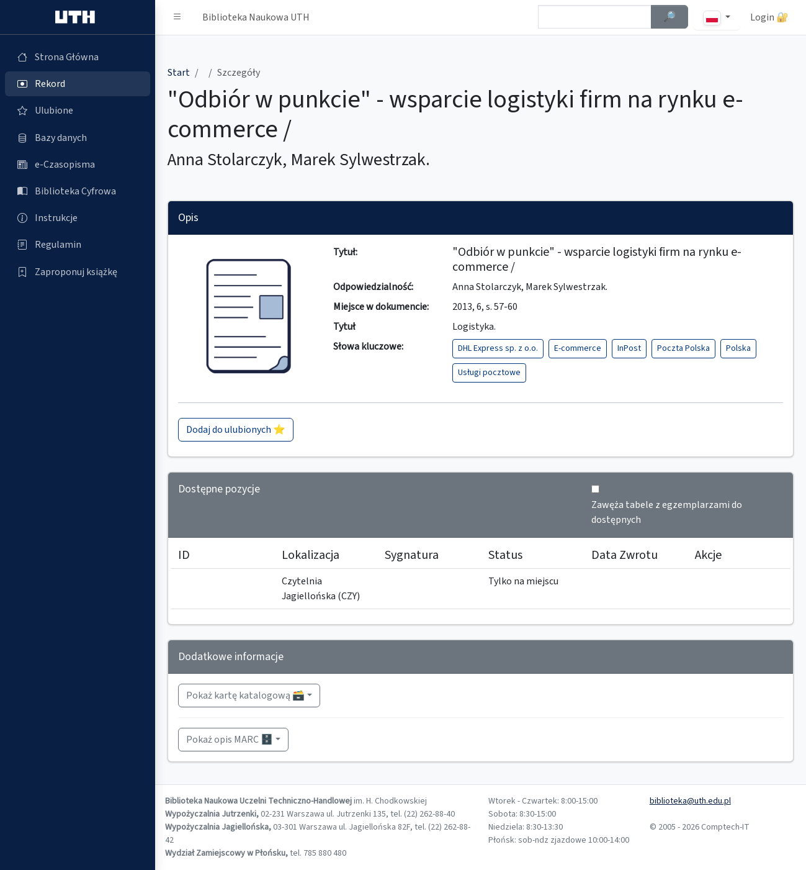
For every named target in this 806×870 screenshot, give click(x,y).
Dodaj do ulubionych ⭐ (235, 430)
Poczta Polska (683, 348)
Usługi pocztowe (489, 372)
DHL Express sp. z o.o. (498, 348)
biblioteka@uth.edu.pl (690, 801)
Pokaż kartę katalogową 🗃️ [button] (245, 695)
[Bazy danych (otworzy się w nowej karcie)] (77, 137)
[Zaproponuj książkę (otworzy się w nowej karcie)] (77, 272)
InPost (629, 348)
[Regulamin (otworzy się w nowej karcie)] (77, 244)
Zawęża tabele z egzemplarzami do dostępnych (666, 512)
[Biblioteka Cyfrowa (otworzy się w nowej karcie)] (77, 191)
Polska (738, 348)
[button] (177, 17)
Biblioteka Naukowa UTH (256, 17)
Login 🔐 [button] (769, 17)
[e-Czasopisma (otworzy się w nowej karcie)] (77, 164)
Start (179, 72)
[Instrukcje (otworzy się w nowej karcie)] (77, 218)
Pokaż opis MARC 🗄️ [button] (229, 739)
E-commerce (577, 348)
